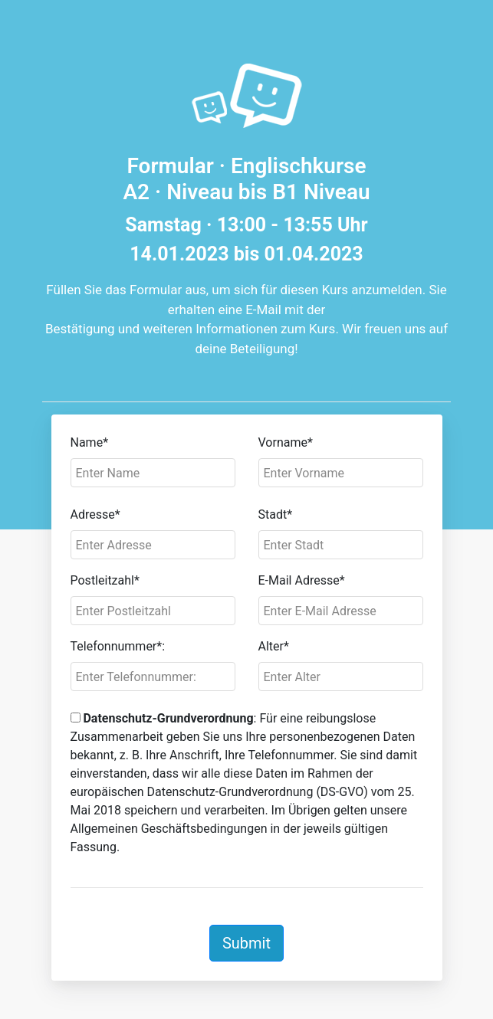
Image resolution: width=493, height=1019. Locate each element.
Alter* (273, 646)
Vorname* (285, 442)
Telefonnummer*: (118, 646)
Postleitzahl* (105, 580)
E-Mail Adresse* (301, 580)
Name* (90, 442)
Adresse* (95, 514)
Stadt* (275, 514)
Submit (246, 943)
